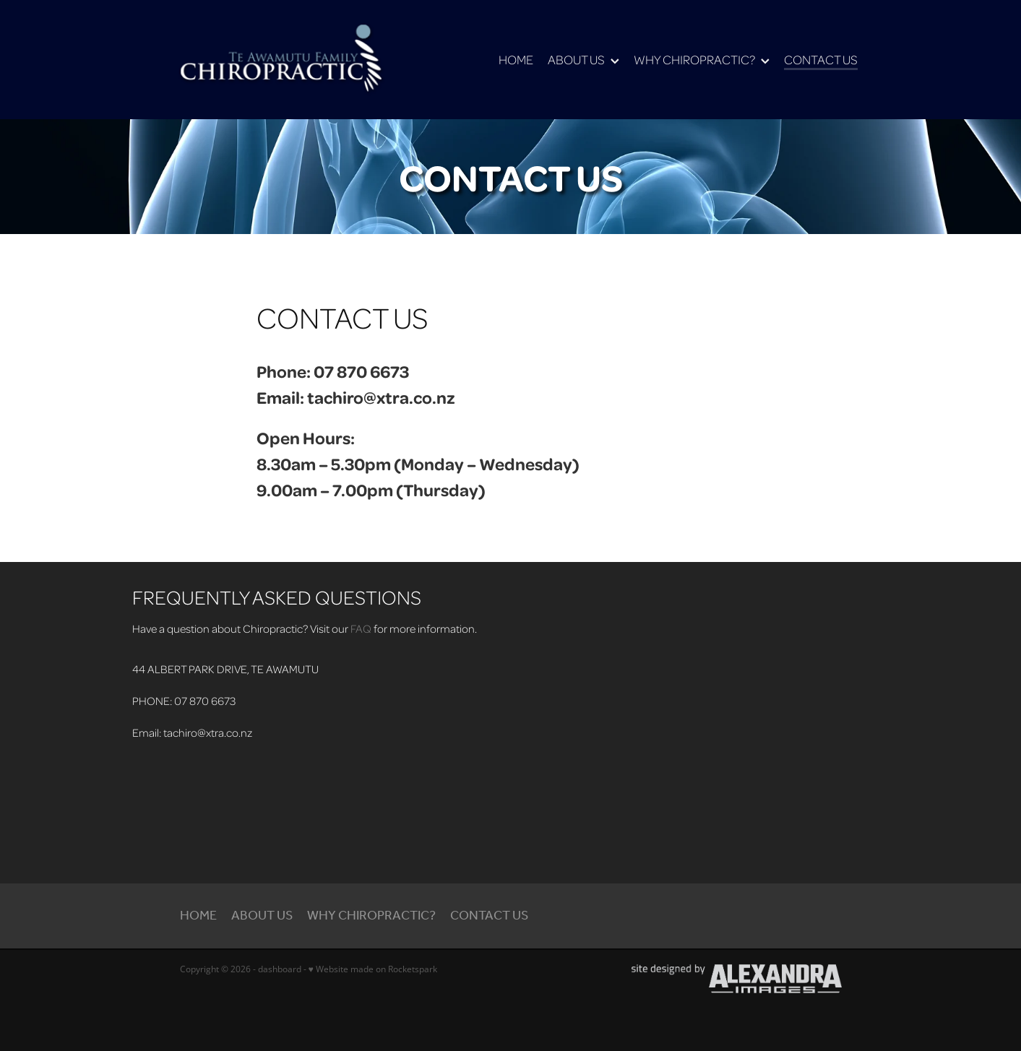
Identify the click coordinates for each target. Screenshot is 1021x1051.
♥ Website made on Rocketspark (373, 969)
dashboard (279, 969)
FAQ (360, 628)
